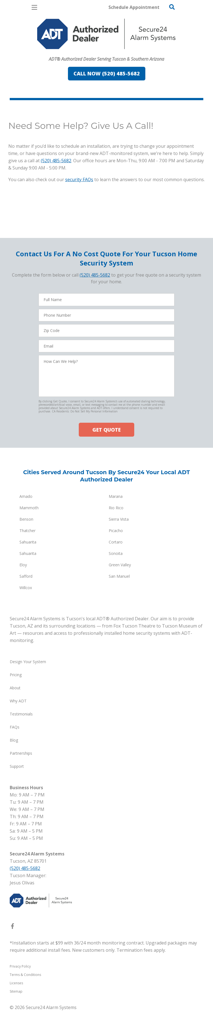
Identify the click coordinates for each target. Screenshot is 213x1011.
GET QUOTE (106, 429)
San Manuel (119, 576)
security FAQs (79, 179)
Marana (116, 496)
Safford (25, 576)
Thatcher (27, 530)
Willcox (25, 587)
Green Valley (120, 564)
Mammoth (29, 507)
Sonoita (116, 553)
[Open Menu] (34, 7)
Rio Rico (116, 507)
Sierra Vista (119, 519)
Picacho (116, 530)
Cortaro (116, 542)
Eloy (23, 564)
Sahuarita (27, 542)
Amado (25, 496)
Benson (26, 519)
